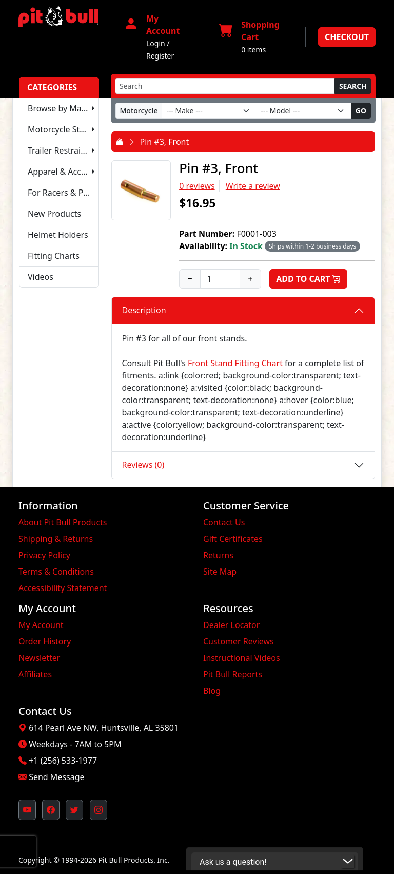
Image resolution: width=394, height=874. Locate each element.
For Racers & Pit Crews (63, 192)
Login (155, 43)
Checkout (347, 37)
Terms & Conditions (56, 571)
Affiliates (35, 674)
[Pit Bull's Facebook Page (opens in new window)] (51, 810)
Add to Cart (308, 279)
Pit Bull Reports (232, 674)
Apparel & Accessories (63, 171)
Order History (44, 641)
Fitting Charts (54, 255)
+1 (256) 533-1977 (63, 760)
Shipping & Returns (55, 538)
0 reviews (197, 186)
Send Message (56, 777)
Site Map (220, 571)
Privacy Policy (44, 555)
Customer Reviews (238, 641)
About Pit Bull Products (62, 522)
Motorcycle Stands (63, 129)
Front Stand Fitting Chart (235, 363)
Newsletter (39, 657)
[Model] (304, 111)
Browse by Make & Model (63, 108)
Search (353, 86)
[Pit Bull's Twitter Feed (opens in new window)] (74, 810)
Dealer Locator (231, 625)
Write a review (253, 186)
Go (361, 111)
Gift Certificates (233, 538)
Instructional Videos (241, 657)
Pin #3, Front (164, 141)
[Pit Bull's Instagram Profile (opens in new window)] (98, 810)
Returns (218, 555)
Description (144, 310)
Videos (40, 276)
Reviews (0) (143, 464)
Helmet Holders (58, 234)
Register (160, 56)
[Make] (209, 111)
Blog (212, 690)
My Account (41, 625)
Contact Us (224, 522)
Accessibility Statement (62, 588)
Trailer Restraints (60, 150)
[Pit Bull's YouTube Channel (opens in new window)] (27, 810)
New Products (54, 213)
